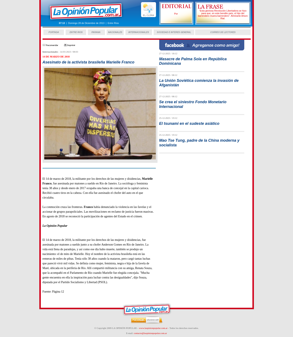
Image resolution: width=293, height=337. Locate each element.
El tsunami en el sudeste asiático (189, 123)
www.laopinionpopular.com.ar (153, 328)
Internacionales (50, 51)
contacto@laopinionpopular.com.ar (150, 333)
